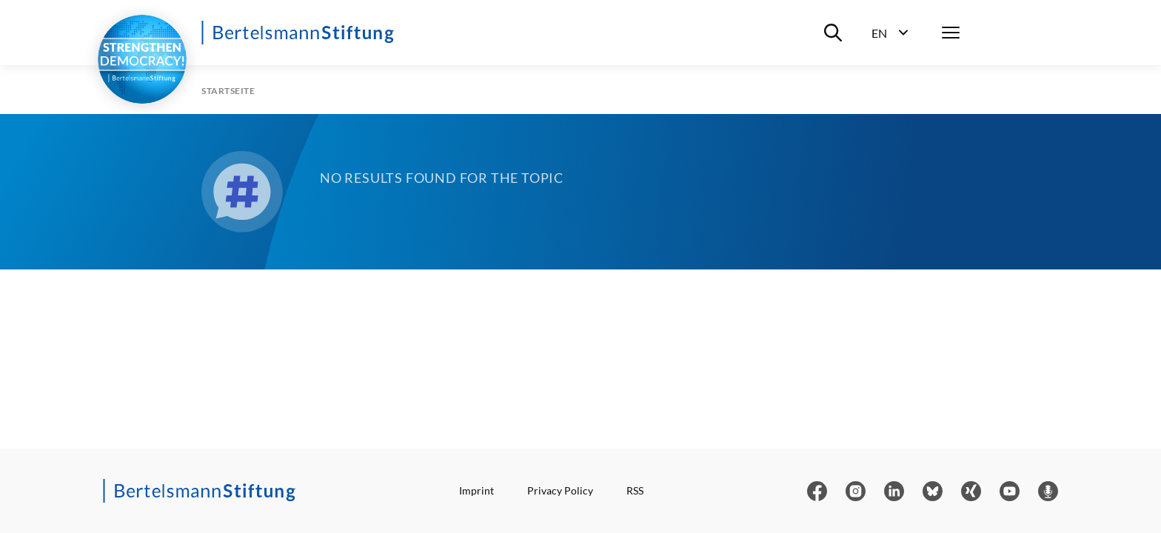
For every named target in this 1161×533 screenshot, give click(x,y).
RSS (634, 490)
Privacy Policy (560, 490)
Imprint (476, 490)
